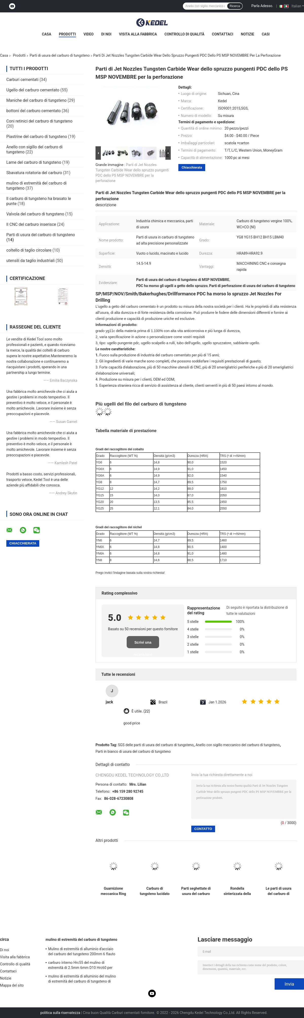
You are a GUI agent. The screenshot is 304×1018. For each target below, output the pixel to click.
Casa (46, 34)
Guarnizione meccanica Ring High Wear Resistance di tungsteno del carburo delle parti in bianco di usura (113, 891)
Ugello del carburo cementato (32, 90)
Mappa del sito (12, 985)
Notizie (247, 34)
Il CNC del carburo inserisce (31, 224)
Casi (266, 34)
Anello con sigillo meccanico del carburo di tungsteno (238, 745)
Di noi (106, 34)
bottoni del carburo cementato (33, 110)
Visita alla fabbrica (138, 34)
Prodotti (67, 34)
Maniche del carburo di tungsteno (36, 100)
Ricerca (235, 6)
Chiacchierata (192, 167)
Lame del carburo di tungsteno (33, 162)
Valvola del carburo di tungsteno (35, 214)
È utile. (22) (140, 711)
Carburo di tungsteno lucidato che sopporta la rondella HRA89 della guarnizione (155, 891)
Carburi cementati (22, 79)
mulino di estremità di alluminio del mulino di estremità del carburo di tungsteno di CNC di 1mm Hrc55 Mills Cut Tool (82, 979)
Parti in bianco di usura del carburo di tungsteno (133, 751)
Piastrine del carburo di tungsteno (36, 136)
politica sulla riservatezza (60, 1013)
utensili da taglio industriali (30, 260)
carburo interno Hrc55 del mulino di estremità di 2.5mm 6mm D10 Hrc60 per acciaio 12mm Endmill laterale (80, 966)
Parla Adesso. (262, 6)
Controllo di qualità (184, 34)
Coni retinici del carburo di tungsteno (39, 121)
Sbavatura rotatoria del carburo (34, 172)
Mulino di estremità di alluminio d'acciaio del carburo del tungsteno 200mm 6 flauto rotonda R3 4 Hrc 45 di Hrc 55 (81, 952)
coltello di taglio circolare (28, 250)
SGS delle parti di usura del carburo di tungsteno (156, 745)
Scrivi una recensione (143, 644)
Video (89, 34)
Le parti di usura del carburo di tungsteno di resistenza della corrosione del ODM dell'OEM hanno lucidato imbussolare (279, 891)
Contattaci (222, 34)
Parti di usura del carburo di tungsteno (60, 55)
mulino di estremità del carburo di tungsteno (81, 940)
